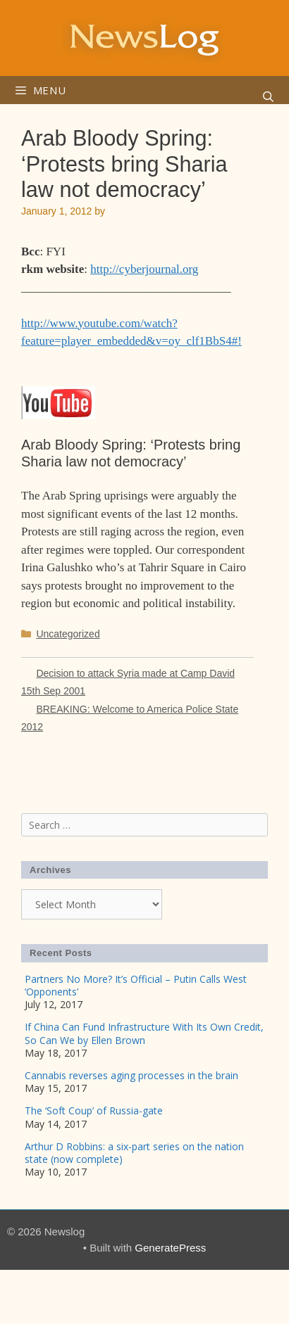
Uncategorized (67, 633)
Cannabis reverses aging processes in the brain (131, 1075)
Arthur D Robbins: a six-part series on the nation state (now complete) (134, 1153)
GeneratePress (170, 1248)
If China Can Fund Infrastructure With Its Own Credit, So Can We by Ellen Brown (144, 1033)
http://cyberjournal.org (144, 269)
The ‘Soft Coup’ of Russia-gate (94, 1110)
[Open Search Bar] (268, 97)
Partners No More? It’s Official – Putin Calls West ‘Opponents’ (136, 985)
